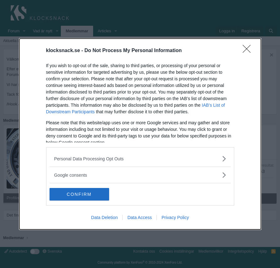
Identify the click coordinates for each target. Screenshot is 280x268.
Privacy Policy (175, 217)
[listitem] (140, 158)
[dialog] (140, 134)
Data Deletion (104, 217)
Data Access (139, 217)
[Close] (249, 51)
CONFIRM (79, 193)
